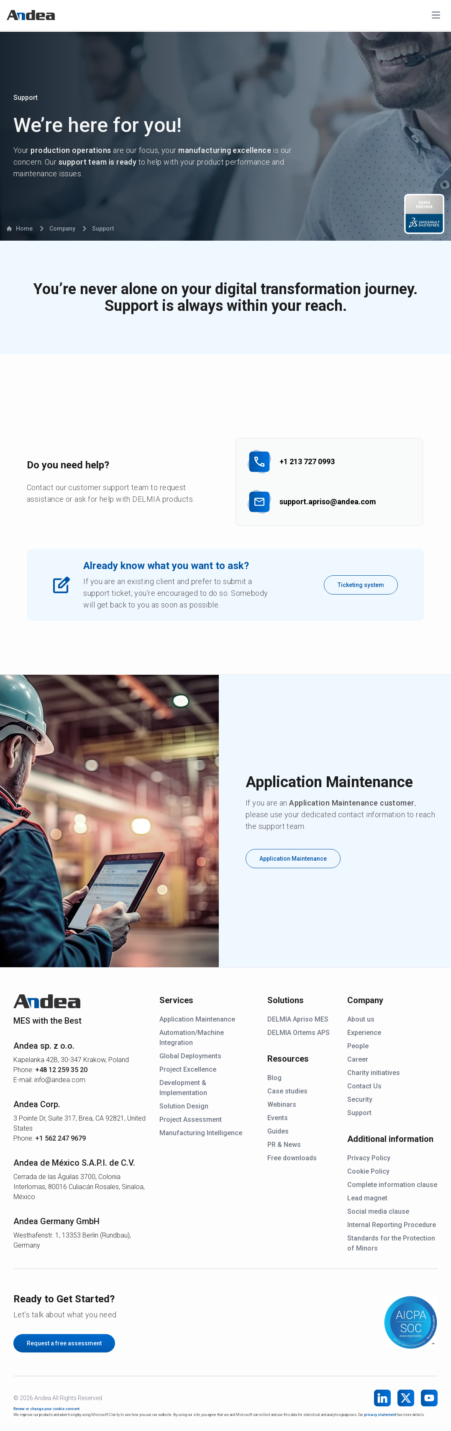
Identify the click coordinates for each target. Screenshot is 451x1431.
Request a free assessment (64, 1343)
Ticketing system (361, 585)
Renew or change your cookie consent (46, 1409)
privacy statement (380, 1415)
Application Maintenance (293, 858)
